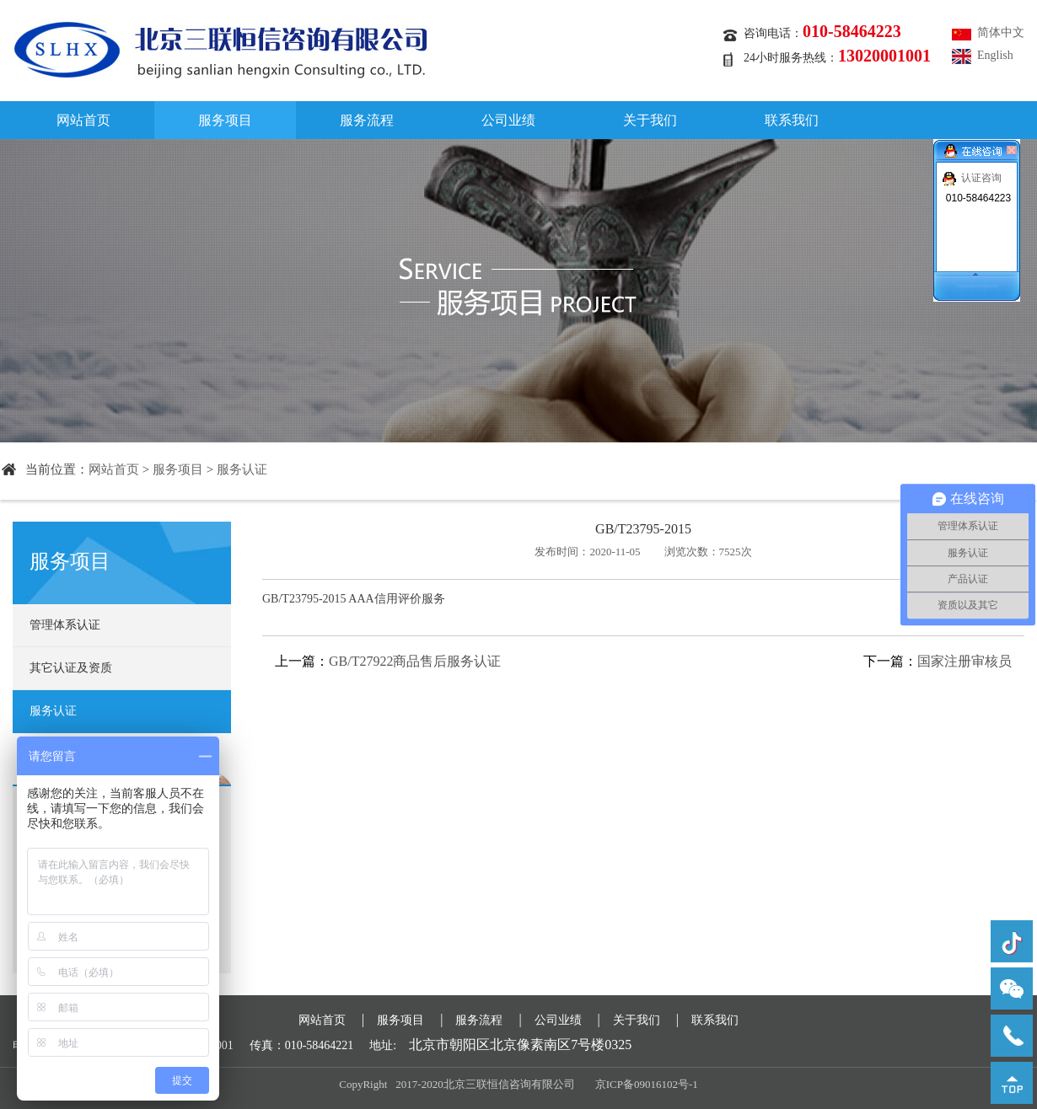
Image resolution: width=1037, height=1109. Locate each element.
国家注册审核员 (964, 661)
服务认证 (242, 469)
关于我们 (650, 120)
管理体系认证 (65, 625)
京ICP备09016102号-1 (646, 1084)
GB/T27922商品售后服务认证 (415, 661)
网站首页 (83, 120)
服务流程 (367, 120)
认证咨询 (981, 178)
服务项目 (225, 120)
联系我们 (792, 120)
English (995, 55)
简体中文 (1000, 32)
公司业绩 (508, 120)
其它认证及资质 (71, 668)
